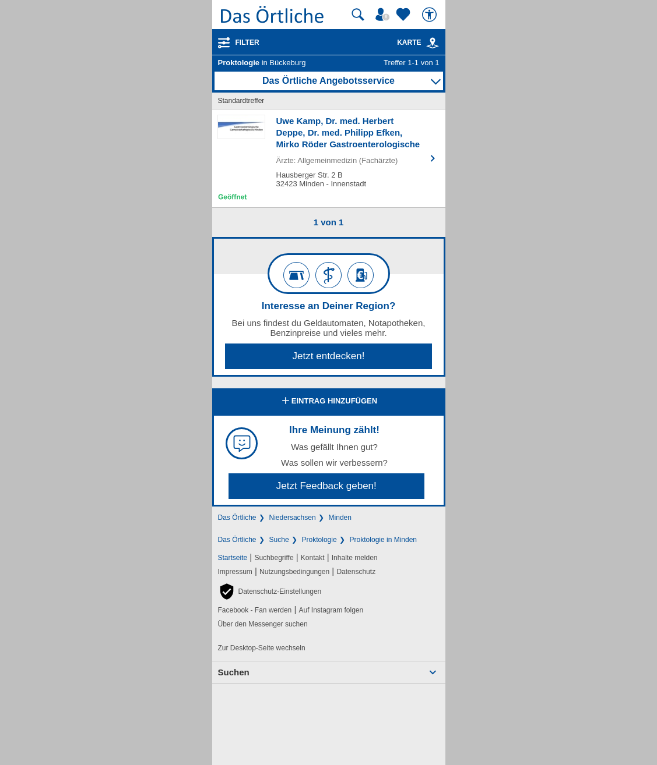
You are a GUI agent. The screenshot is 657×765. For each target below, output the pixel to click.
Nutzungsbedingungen (294, 572)
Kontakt (313, 558)
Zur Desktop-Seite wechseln (261, 648)
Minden (340, 517)
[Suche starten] (358, 14)
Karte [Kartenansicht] (418, 42)
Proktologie (319, 540)
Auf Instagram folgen (330, 610)
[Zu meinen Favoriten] (404, 14)
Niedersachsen (292, 517)
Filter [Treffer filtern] (247, 42)
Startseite (233, 558)
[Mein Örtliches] (384, 14)
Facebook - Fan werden (255, 610)
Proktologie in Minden (383, 540)
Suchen (234, 672)
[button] (270, 591)
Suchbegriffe (273, 558)
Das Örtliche (237, 517)
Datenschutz (355, 572)
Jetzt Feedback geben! (326, 485)
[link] (433, 43)
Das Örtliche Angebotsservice (328, 81)
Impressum (235, 572)
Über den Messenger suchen (263, 624)
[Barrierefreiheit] (431, 14)
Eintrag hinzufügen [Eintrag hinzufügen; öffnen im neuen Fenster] (328, 402)
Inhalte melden (355, 558)
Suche (279, 540)
